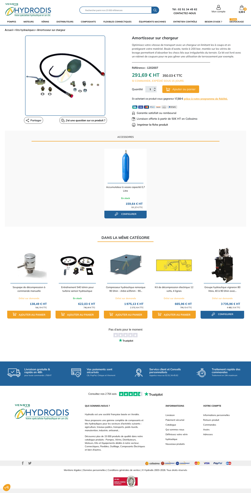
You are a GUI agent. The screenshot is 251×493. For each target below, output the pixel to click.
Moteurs (29, 21)
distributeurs (65, 21)
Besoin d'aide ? (213, 21)
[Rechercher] (115, 10)
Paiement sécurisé (175, 419)
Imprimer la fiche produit (150, 124)
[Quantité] (150, 89)
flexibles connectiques (117, 21)
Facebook (22, 467)
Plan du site (172, 448)
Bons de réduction (212, 439)
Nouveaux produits (175, 444)
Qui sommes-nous (175, 429)
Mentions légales (72, 474)
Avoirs (206, 429)
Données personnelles (94, 474)
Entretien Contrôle (185, 21)
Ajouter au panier (181, 89)
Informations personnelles (216, 415)
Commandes (209, 424)
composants (88, 21)
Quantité (137, 89)
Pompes (11, 21)
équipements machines (152, 21)
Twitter (29, 467)
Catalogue (171, 424)
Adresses (208, 434)
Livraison (170, 415)
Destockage (237, 21)
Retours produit (211, 419)
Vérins (45, 21)
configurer (125, 214)
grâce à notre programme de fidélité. (206, 98)
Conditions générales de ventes (124, 474)
